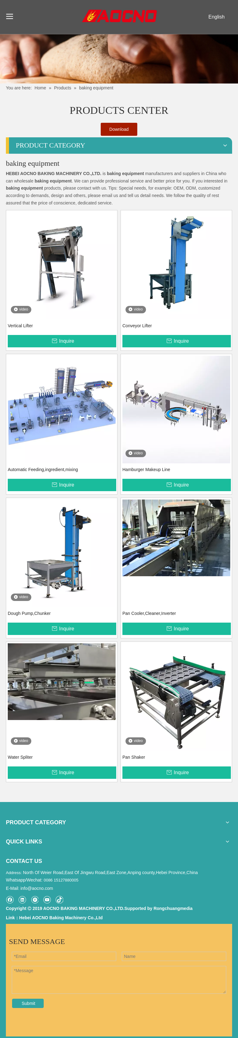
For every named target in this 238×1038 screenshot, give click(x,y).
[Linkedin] (22, 899)
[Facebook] (10, 899)
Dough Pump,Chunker (29, 613)
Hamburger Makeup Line (146, 469)
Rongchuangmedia (172, 908)
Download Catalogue (119, 131)
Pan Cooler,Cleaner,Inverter (149, 613)
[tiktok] (59, 899)
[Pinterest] (34, 899)
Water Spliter (20, 757)
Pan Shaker (133, 757)
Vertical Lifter (20, 325)
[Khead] (119, 59)
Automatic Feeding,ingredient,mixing (43, 469)
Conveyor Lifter (137, 325)
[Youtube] (47, 899)
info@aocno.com (36, 888)
